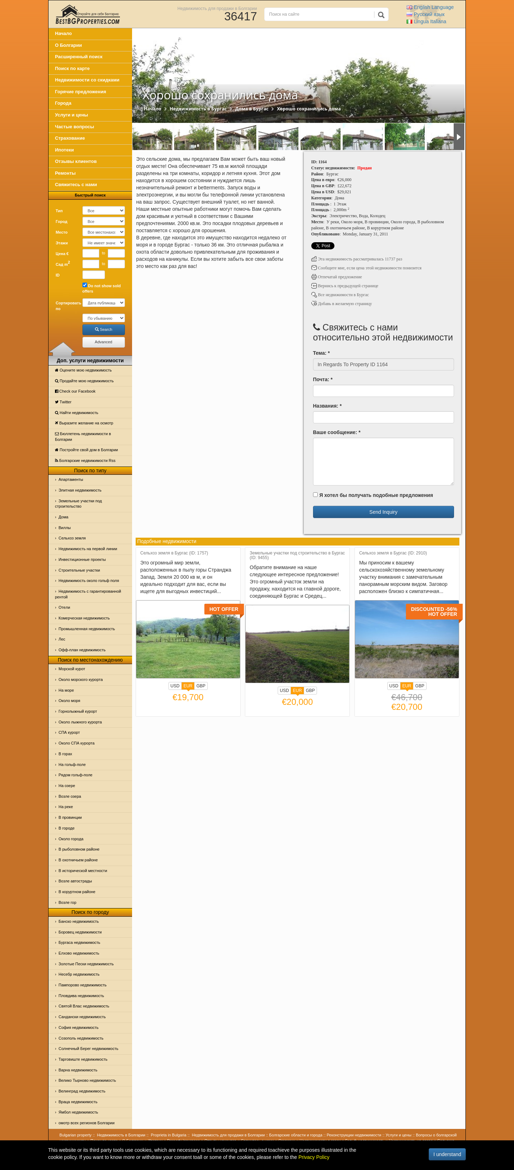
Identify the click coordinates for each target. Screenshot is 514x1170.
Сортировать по (66, 306)
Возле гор (67, 902)
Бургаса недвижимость (79, 942)
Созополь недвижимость (81, 1038)
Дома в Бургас (251, 109)
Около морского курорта (81, 679)
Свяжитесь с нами (76, 184)
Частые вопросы (74, 126)
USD (175, 685)
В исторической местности (83, 870)
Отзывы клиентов (76, 161)
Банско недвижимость (79, 921)
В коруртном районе (77, 892)
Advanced (103, 342)
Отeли (64, 607)
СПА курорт (69, 732)
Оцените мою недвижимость (83, 370)
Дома (63, 517)
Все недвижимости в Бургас (340, 294)
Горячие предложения (80, 91)
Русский (425, 14)
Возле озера (70, 796)
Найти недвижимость (76, 412)
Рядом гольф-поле (75, 775)
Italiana (426, 21)
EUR (187, 686)
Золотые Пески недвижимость (86, 964)
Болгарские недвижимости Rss (85, 460)
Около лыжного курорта (80, 722)
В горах (65, 754)
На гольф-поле (72, 764)
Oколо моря (69, 700)
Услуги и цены (71, 115)
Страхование (70, 138)
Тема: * (321, 353)
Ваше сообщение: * (337, 432)
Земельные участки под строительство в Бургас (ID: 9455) (297, 555)
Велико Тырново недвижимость (87, 1080)
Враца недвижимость (78, 1102)
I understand (447, 1154)
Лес (62, 639)
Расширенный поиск (78, 56)
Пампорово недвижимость (83, 985)
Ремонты (65, 173)
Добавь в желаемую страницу (341, 303)
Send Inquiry (383, 512)
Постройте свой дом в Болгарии (86, 450)
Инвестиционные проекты (82, 559)
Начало (63, 33)
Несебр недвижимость (79, 974)
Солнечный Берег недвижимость (88, 1048)
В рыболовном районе (79, 849)
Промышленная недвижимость (87, 629)
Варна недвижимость (78, 1070)
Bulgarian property (76, 1135)
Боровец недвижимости (80, 932)
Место (61, 232)
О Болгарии (68, 45)
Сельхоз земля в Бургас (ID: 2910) (393, 553)
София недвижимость (79, 1027)
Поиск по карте (72, 68)
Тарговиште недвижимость (83, 1059)
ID (58, 275)
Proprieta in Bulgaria (169, 1135)
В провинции (70, 817)
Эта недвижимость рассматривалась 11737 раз (356, 259)
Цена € (62, 254)
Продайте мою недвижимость (84, 381)
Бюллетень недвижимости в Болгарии (83, 437)
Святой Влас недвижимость (84, 1006)
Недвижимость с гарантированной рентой (88, 594)
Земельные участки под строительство (78, 504)
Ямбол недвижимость (78, 1112)
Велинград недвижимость (82, 1091)
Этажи (62, 243)
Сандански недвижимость (82, 1017)
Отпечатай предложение (336, 276)
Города (63, 103)
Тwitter (63, 402)
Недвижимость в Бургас (198, 109)
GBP (200, 685)
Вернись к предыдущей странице (344, 285)
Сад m (63, 263)
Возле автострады (75, 881)
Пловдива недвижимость (81, 996)
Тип (59, 211)
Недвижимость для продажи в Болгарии (217, 8)
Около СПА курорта (77, 743)
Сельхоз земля (72, 538)
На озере (67, 785)
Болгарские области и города (295, 1135)
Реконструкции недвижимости (354, 1135)
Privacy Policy (313, 1157)
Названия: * (327, 406)
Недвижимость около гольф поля (89, 580)
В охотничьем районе (78, 860)
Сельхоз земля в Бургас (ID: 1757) (174, 553)
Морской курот (72, 669)
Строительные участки (79, 570)
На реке (66, 807)
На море (66, 690)
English (430, 7)
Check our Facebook (75, 391)
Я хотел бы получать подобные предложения (373, 495)
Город (61, 221)
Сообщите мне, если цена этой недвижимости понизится (366, 267)
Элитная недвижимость (80, 490)
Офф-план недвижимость (82, 650)
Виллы (65, 528)
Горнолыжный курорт (78, 711)
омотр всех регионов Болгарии (87, 1123)
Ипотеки (64, 150)
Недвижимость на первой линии (88, 549)
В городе (67, 828)
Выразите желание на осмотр (84, 423)
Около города (71, 839)
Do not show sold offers (101, 288)
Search (103, 329)
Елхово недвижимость (79, 953)
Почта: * (323, 379)
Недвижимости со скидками (87, 80)
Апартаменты (71, 479)
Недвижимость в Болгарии (121, 1135)
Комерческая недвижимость (84, 618)
